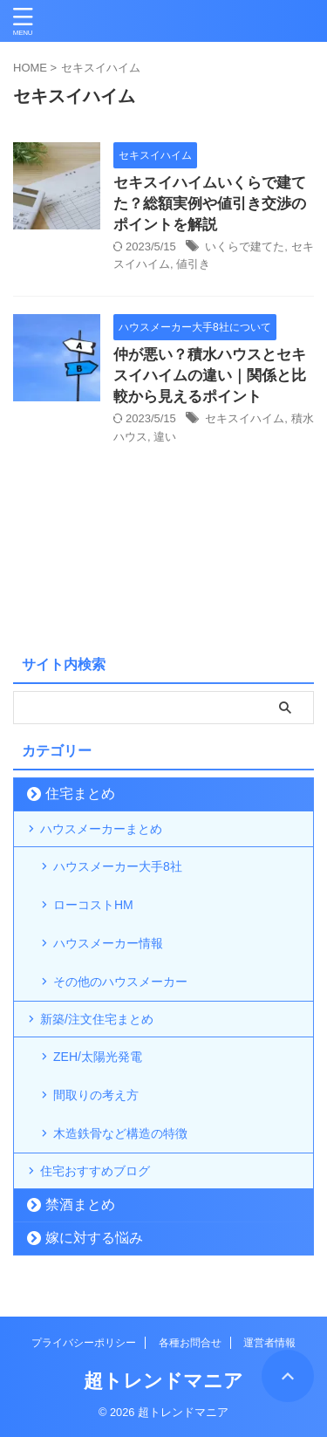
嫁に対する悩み (94, 1237)
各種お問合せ (190, 1343)
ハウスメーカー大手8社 (117, 866)
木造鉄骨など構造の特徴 (120, 1133)
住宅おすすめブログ (95, 1171)
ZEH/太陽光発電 (97, 1057)
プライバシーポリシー (83, 1343)
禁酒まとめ (80, 1204)
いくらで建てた (244, 246)
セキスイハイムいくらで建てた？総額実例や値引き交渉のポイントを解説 (209, 203)
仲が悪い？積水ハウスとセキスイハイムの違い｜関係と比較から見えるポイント (209, 375)
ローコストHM (93, 905)
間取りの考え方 (96, 1095)
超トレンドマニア (163, 1381)
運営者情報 (269, 1343)
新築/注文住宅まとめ (96, 1019)
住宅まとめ (80, 793)
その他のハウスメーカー (120, 982)
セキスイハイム (244, 418)
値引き (193, 263)
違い (164, 436)
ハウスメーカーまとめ (101, 829)
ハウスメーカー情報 (108, 943)
